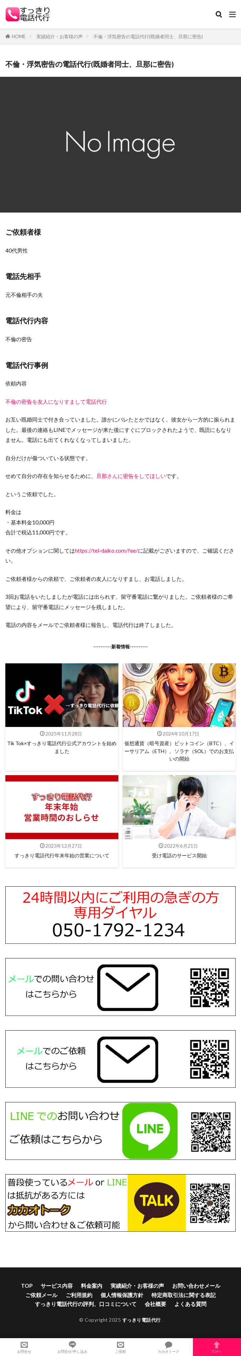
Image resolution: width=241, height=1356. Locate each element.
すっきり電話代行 (141, 1320)
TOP (26, 1285)
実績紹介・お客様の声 (59, 36)
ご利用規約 (79, 1295)
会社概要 (155, 1304)
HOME (19, 36)
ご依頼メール (41, 1295)
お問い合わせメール (196, 1285)
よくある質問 (190, 1304)
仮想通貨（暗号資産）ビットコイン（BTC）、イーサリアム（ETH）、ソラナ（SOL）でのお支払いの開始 (179, 751)
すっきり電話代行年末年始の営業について (62, 855)
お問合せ (24, 1347)
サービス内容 (57, 1285)
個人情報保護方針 (122, 1295)
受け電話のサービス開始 (179, 855)
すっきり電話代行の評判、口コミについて (86, 1304)
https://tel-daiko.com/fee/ (106, 550)
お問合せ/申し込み (72, 1347)
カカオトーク (169, 1347)
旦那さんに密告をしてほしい (131, 476)
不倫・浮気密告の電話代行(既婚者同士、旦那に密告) (148, 36)
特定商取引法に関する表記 (184, 1295)
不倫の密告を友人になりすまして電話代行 (56, 401)
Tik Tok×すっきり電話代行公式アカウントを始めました (62, 747)
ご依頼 (120, 1347)
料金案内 (91, 1285)
